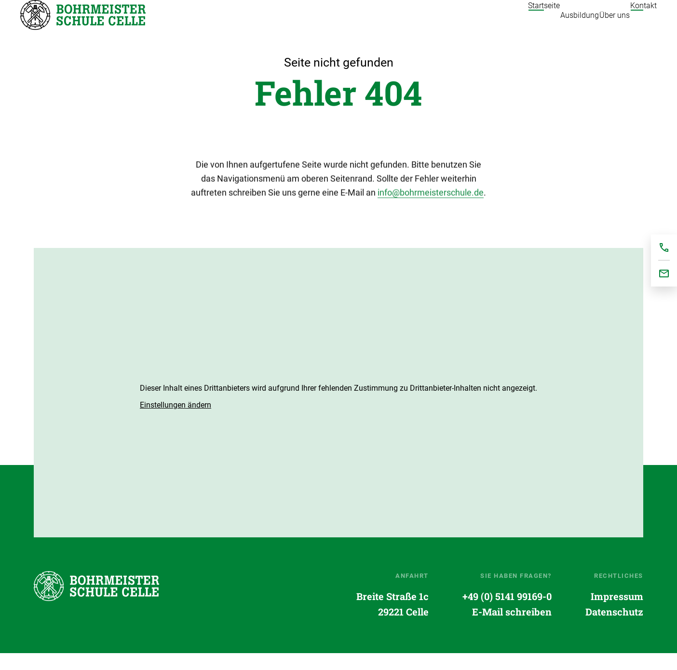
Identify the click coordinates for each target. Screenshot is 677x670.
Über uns (596, 23)
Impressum (617, 613)
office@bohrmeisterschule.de (664, 273)
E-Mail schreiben (512, 629)
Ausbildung (542, 23)
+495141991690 (664, 247)
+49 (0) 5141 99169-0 (507, 613)
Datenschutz (614, 629)
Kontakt (643, 23)
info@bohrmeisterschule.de (431, 211)
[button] (175, 422)
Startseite (83, 24)
